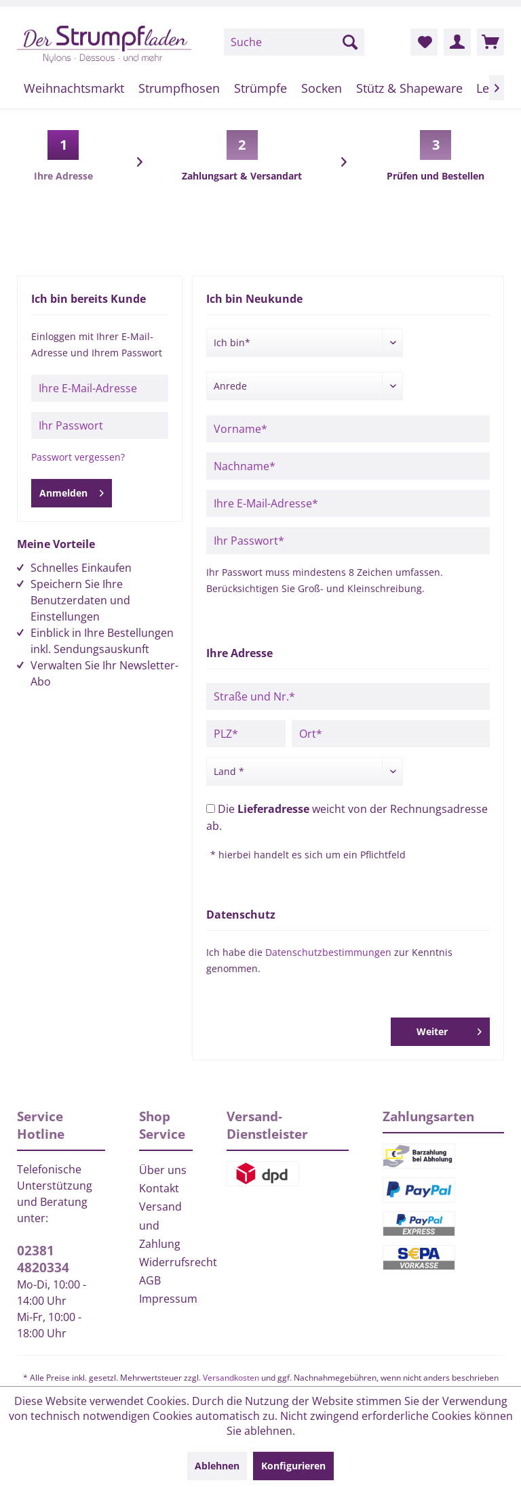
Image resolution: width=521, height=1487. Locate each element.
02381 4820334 (43, 1259)
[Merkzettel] (424, 42)
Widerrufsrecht (166, 1262)
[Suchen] (350, 42)
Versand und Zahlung (160, 1225)
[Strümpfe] (260, 88)
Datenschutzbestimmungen (328, 952)
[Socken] (321, 88)
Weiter (449, 1029)
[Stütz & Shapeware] (409, 88)
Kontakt (159, 1188)
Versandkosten (231, 1377)
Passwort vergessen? (78, 457)
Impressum (166, 1298)
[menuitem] (294, 42)
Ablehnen (217, 1465)
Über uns (163, 1170)
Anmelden (71, 490)
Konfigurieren (293, 1465)
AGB (150, 1280)
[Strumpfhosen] (179, 88)
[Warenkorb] (490, 42)
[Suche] (294, 42)
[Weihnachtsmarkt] (74, 88)
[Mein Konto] (457, 42)
